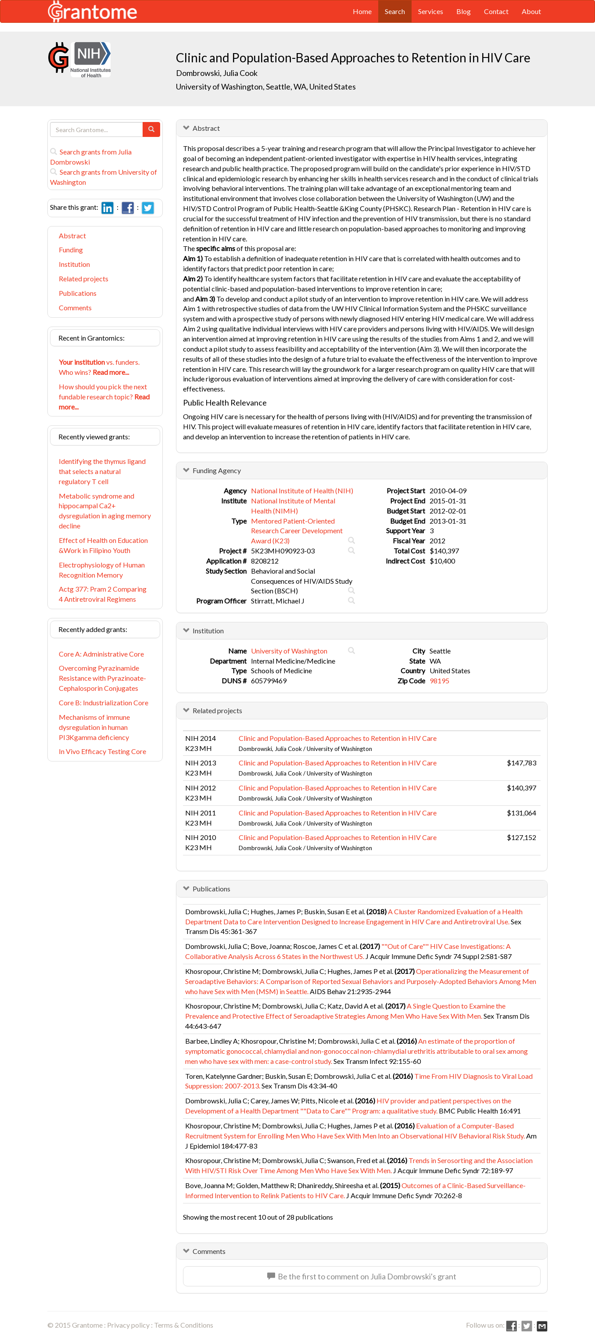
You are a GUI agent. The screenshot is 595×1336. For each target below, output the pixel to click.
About (531, 11)
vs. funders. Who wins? (99, 367)
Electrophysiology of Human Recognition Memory (102, 569)
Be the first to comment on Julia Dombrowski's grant (361, 1276)
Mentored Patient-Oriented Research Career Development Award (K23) (297, 531)
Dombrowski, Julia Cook (217, 73)
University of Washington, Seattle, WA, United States (266, 86)
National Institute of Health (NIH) (302, 490)
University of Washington (289, 650)
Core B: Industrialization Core (103, 702)
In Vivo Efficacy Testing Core (102, 751)
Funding (71, 249)
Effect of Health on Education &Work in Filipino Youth (103, 545)
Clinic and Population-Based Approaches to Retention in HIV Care (338, 738)
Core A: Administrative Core (101, 654)
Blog (463, 11)
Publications (78, 293)
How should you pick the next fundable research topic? (104, 396)
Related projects (83, 278)
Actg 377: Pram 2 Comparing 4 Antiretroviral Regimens (103, 594)
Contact (496, 11)
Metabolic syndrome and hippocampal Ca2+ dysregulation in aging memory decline (105, 511)
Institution (74, 264)
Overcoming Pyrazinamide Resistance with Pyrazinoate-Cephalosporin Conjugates (102, 678)
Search (395, 11)
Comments (75, 307)
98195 (439, 680)
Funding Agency (217, 470)
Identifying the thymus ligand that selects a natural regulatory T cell (102, 471)
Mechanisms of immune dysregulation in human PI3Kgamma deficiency (94, 727)
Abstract (72, 235)
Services (430, 11)
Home (362, 11)
